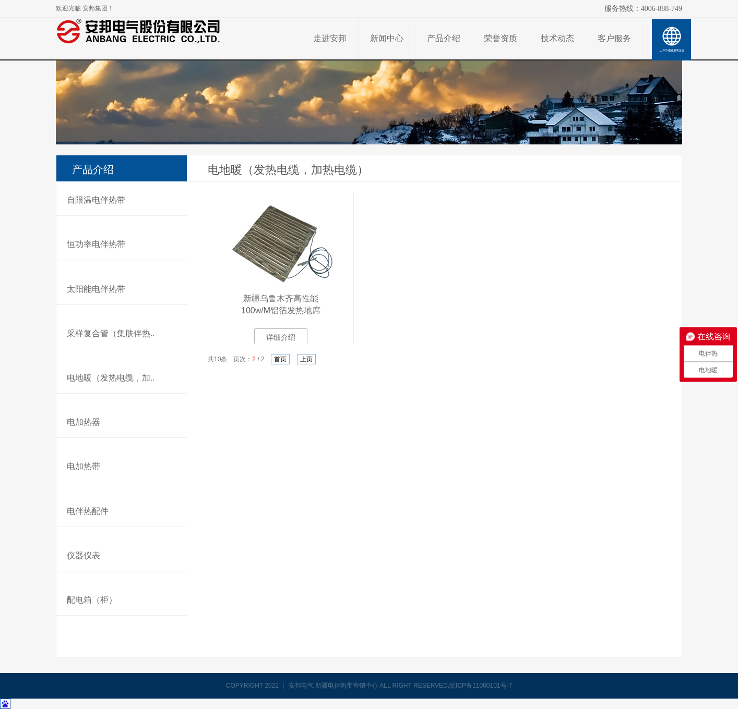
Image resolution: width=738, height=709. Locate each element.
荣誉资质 (500, 38)
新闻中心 (386, 38)
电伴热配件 (88, 511)
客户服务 (614, 38)
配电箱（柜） (92, 599)
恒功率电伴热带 (96, 244)
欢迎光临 (85, 8)
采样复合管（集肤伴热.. (110, 333)
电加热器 (83, 422)
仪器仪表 (83, 555)
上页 (306, 359)
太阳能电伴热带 (96, 289)
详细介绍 (280, 337)
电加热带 (83, 466)
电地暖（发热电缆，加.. (110, 377)
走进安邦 (330, 38)
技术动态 (557, 38)
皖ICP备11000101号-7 (480, 685)
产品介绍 (443, 38)
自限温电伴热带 (96, 199)
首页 (280, 359)
